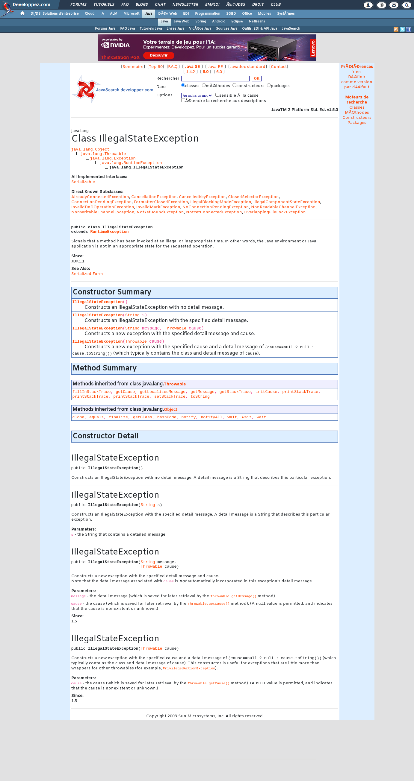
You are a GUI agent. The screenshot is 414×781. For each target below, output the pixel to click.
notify (189, 417)
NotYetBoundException (160, 212)
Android (218, 21)
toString (200, 396)
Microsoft (131, 14)
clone (78, 417)
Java (148, 14)
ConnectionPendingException (101, 202)
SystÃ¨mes (286, 14)
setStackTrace (169, 396)
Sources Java (226, 29)
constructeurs (249, 86)
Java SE (192, 66)
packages (279, 86)
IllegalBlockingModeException (220, 202)
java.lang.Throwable (103, 154)
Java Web (181, 21)
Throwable (175, 328)
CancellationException (154, 197)
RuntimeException (109, 232)
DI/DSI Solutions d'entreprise (55, 14)
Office (247, 14)
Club (275, 4)
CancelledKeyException (202, 197)
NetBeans (257, 21)
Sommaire (133, 66)
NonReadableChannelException (283, 207)
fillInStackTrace (91, 392)
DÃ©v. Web (167, 14)
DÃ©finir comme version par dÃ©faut (356, 82)
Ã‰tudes (236, 4)
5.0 (206, 72)
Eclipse (237, 21)
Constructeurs (356, 117)
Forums (78, 4)
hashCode (166, 417)
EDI (186, 14)
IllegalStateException (97, 302)
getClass (142, 417)
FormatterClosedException (161, 202)
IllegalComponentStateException (286, 202)
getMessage (202, 392)
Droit (258, 4)
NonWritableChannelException (103, 212)
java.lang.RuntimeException (130, 163)
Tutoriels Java (151, 29)
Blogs (141, 4)
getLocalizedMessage (162, 392)
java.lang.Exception (113, 158)
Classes (357, 107)
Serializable (83, 182)
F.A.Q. (173, 66)
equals (96, 417)
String (132, 315)
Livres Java (175, 29)
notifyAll (211, 417)
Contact (279, 66)
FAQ (125, 4)
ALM (113, 14)
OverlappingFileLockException (275, 212)
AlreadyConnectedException (100, 197)
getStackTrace (235, 392)
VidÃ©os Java (200, 29)
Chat (160, 4)
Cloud (89, 14)
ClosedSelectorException (253, 197)
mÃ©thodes (216, 86)
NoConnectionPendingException (215, 207)
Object (170, 409)
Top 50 (156, 66)
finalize (118, 417)
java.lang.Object (90, 149)
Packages (356, 122)
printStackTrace (300, 392)
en (358, 72)
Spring (200, 21)
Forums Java (105, 29)
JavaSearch (291, 29)
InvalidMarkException (158, 207)
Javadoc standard (247, 66)
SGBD (231, 14)
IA (102, 14)
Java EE (215, 66)
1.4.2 (190, 72)
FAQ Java (127, 29)
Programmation (207, 14)
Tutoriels (104, 4)
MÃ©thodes (357, 112)
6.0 (219, 72)
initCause (266, 392)
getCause (125, 392)
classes (191, 86)
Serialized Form (87, 273)
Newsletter (185, 4)
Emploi (212, 4)
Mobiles (264, 14)
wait (232, 417)
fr (353, 72)
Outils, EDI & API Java (259, 29)
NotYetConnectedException (214, 212)
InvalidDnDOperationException (102, 207)
